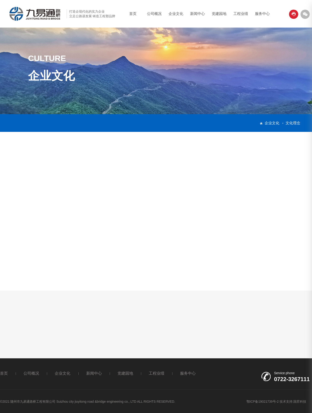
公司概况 (154, 14)
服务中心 (262, 14)
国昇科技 (299, 401)
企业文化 (176, 14)
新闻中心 (197, 14)
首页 (133, 14)
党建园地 (219, 14)
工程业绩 (240, 14)
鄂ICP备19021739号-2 (262, 401)
